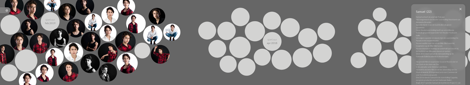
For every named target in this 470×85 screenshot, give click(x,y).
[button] (460, 9)
